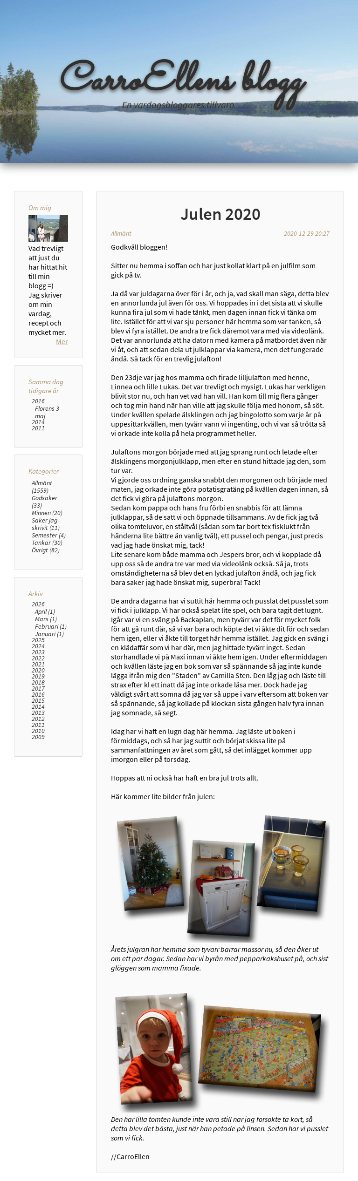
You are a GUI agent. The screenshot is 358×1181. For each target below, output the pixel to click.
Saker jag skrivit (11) (46, 524)
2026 (38, 604)
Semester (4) (49, 535)
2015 (38, 701)
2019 (38, 676)
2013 (38, 713)
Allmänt (121, 233)
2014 (38, 422)
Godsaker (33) (44, 501)
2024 (38, 646)
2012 (38, 719)
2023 (38, 652)
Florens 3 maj (47, 412)
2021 (38, 664)
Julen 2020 (220, 213)
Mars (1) (46, 619)
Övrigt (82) (46, 550)
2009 (38, 737)
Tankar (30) (47, 542)
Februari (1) (51, 626)
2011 (38, 428)
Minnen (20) (47, 513)
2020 (38, 670)
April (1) (45, 611)
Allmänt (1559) (42, 487)
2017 (38, 689)
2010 (38, 731)
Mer (62, 341)
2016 (38, 401)
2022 (38, 658)
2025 (38, 640)
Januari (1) (49, 634)
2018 (38, 682)
